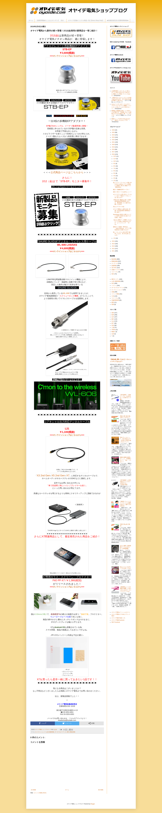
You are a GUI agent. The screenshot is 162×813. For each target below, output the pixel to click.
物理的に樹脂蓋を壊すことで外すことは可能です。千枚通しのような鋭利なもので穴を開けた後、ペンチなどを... (121, 113)
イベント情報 (115, 294)
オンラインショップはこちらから (67, 56)
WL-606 (66, 293)
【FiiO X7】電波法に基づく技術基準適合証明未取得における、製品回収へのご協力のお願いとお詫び (122, 202)
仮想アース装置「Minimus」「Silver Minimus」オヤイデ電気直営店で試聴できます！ (122, 228)
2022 (113, 139)
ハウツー (113, 285)
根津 (112, 315)
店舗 (112, 292)
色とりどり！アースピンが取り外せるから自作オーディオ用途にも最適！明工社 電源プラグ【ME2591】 (122, 185)
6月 (114, 171)
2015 (113, 241)
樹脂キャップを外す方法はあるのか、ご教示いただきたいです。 (120, 119)
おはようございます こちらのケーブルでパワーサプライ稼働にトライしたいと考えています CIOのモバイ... (121, 106)
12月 (114, 156)
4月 (114, 175)
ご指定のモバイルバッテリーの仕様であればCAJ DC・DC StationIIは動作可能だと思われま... (121, 99)
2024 (113, 135)
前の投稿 (100, 790)
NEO (112, 274)
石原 (112, 334)
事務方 (113, 331)
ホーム (31, 20)
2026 (113, 130)
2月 (114, 180)
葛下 (112, 323)
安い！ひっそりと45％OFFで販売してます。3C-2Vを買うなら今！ (121, 233)
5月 (114, 173)
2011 (113, 251)
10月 (114, 161)
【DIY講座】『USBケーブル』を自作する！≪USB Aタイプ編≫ (125, 397)
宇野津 (113, 329)
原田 (68, 732)
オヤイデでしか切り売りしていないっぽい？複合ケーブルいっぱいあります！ (122, 196)
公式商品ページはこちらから (67, 172)
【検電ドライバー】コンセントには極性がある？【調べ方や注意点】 (125, 504)
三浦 (112, 327)
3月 (114, 178)
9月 (114, 163)
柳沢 (112, 319)
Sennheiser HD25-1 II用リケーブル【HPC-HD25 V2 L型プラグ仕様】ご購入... (122, 216)
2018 (113, 149)
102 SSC (113, 267)
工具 (112, 296)
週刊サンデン (115, 279)
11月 (114, 158)
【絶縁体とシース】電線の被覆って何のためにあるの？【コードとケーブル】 (125, 589)
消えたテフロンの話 (118, 206)
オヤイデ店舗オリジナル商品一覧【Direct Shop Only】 (86, 20)
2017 (113, 151)
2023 (113, 137)
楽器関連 (113, 265)
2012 (113, 248)
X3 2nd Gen (43, 475)
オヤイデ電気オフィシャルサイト (120, 612)
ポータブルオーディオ (60, 732)
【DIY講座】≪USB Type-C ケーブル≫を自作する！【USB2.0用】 (125, 482)
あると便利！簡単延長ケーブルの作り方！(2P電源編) (125, 547)
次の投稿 (33, 790)
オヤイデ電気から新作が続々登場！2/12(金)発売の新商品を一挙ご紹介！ (122, 210)
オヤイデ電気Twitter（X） (118, 618)
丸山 (112, 321)
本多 (112, 325)
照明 (112, 304)
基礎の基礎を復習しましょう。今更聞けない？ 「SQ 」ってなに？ (125, 459)
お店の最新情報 (50, 732)
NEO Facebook (115, 622)
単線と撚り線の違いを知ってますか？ (125, 416)
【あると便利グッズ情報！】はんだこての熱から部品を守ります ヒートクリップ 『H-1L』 (122, 222)
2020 (113, 144)
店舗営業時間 (115, 300)
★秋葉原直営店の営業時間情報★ (118, 20)
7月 (114, 168)
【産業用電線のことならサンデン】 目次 (50, 20)
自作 (112, 283)
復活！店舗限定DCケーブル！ (121, 189)
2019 (113, 147)
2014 (113, 243)
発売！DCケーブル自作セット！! (122, 192)
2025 (113, 132)
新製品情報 (72, 732)
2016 (113, 154)
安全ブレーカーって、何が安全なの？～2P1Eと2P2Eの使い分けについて (125, 440)
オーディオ (114, 263)
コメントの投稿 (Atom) (40, 793)
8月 (114, 166)
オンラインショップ (40, 732)
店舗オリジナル (115, 269)
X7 (67, 475)
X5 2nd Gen (58, 475)
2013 (113, 246)
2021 (113, 142)
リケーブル (114, 272)
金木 (112, 317)
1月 (114, 238)
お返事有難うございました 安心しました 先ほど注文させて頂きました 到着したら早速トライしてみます (120, 93)
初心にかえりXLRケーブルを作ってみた (125, 567)
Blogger (93, 804)
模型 (112, 302)
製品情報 (113, 259)
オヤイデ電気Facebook (117, 620)
